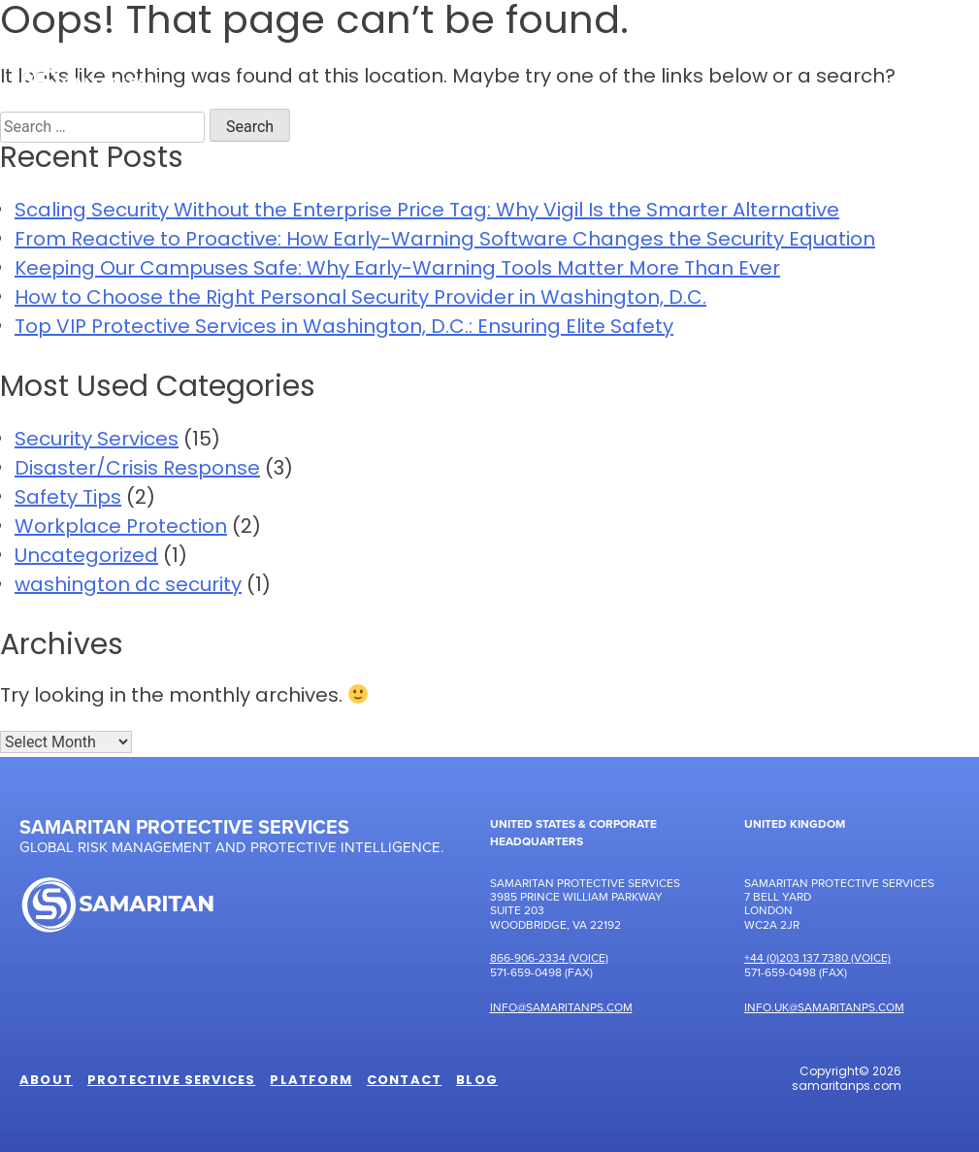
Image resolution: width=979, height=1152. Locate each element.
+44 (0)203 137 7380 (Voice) (817, 957)
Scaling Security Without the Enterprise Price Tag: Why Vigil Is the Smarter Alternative (427, 211)
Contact (907, 92)
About (230, 92)
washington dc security (128, 586)
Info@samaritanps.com (561, 1007)
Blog (477, 1081)
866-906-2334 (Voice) (549, 957)
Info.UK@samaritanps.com (824, 1007)
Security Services (97, 440)
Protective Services (385, 92)
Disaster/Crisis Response (137, 469)
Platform (557, 92)
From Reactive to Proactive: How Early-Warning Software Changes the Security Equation (445, 240)
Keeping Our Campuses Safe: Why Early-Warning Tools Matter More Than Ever (397, 269)
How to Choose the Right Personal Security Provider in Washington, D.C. (360, 298)
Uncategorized (86, 557)
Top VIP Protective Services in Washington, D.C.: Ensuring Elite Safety (344, 328)
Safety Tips (68, 498)
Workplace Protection (121, 527)
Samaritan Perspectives (735, 92)
